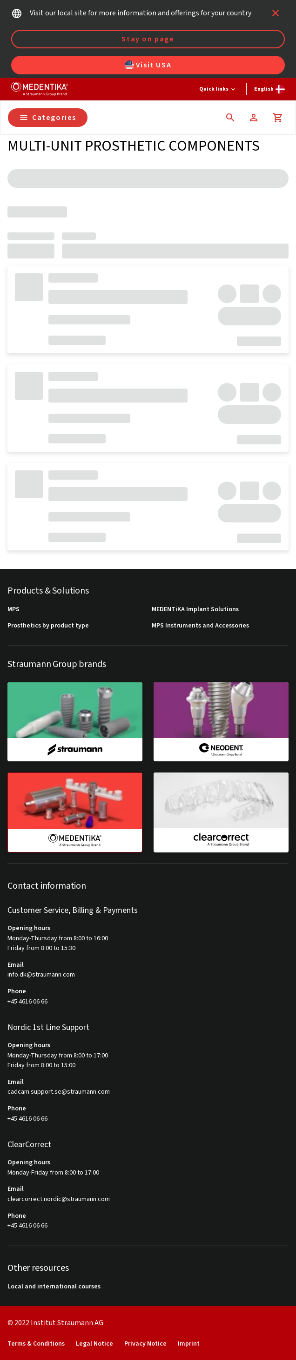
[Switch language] (269, 89)
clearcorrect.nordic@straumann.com (58, 1199)
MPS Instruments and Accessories (200, 625)
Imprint (189, 1344)
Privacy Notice (145, 1344)
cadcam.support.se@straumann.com (58, 1092)
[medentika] (75, 812)
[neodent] (221, 721)
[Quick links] (218, 89)
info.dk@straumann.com (41, 974)
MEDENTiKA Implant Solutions (195, 609)
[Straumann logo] (39, 89)
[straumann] (74, 721)
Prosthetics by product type (48, 625)
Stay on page (147, 39)
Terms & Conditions (36, 1344)
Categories (47, 117)
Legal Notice (94, 1344)
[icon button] (275, 13)
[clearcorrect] (221, 812)
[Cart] (278, 117)
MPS (13, 609)
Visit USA (148, 65)
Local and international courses (54, 1286)
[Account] (253, 117)
